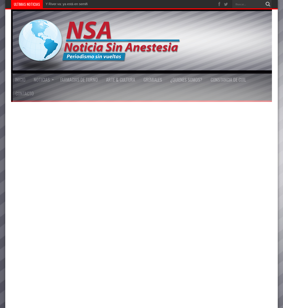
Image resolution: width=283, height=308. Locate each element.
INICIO (20, 79)
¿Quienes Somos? (186, 79)
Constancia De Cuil (228, 79)
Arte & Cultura (120, 79)
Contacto (24, 93)
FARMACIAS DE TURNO (79, 79)
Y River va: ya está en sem (65, 4)
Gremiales (152, 79)
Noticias (44, 79)
